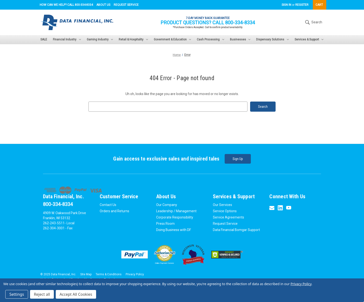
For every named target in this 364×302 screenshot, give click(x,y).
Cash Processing (210, 39)
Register (301, 4)
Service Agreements (228, 217)
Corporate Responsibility (174, 217)
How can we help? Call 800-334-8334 (66, 4)
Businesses (240, 39)
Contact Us (108, 205)
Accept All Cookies (76, 294)
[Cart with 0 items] (319, 5)
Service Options (225, 211)
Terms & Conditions (109, 274)
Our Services (222, 205)
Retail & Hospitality (133, 39)
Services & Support (309, 39)
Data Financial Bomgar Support (236, 230)
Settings (16, 294)
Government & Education (172, 39)
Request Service (126, 4)
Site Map (86, 274)
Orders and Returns (114, 211)
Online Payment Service (164, 263)
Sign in (286, 4)
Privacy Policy (135, 274)
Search (313, 22)
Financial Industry (67, 39)
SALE (43, 39)
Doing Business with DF (173, 230)
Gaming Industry (100, 39)
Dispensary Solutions (272, 39)
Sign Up (238, 159)
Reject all (42, 294)
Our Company (166, 205)
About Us (103, 4)
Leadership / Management (176, 211)
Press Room (165, 223)
